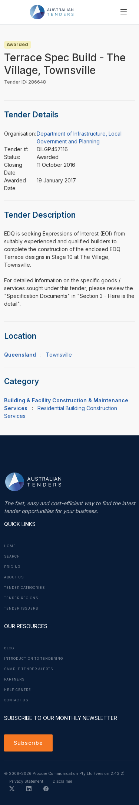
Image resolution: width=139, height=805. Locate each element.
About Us (14, 577)
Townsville (59, 354)
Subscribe (28, 743)
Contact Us (16, 700)
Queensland (20, 354)
